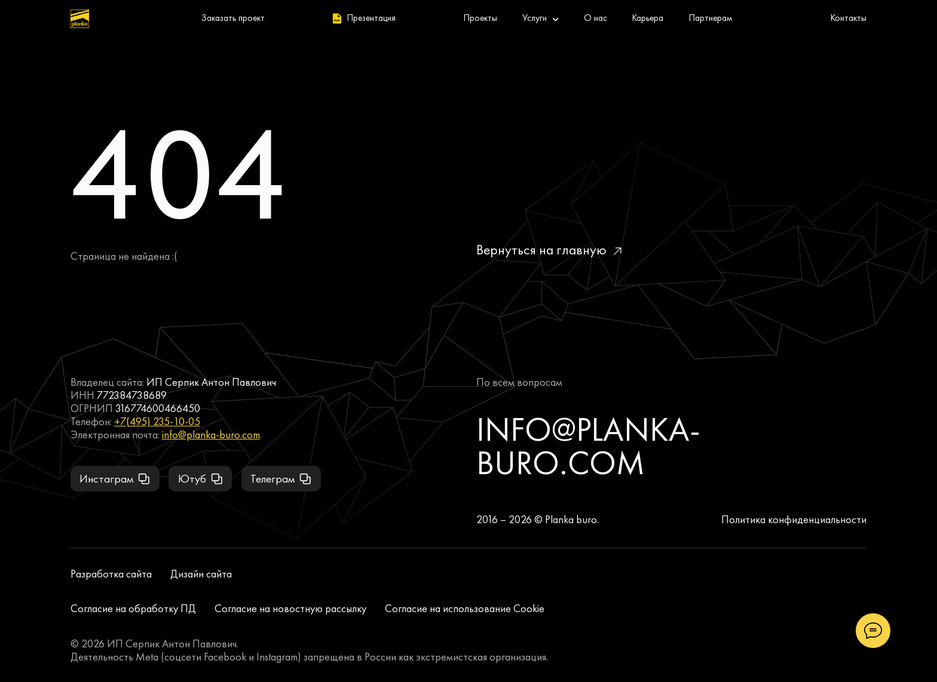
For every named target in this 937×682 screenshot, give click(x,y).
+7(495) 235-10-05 (157, 421)
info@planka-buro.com (211, 435)
